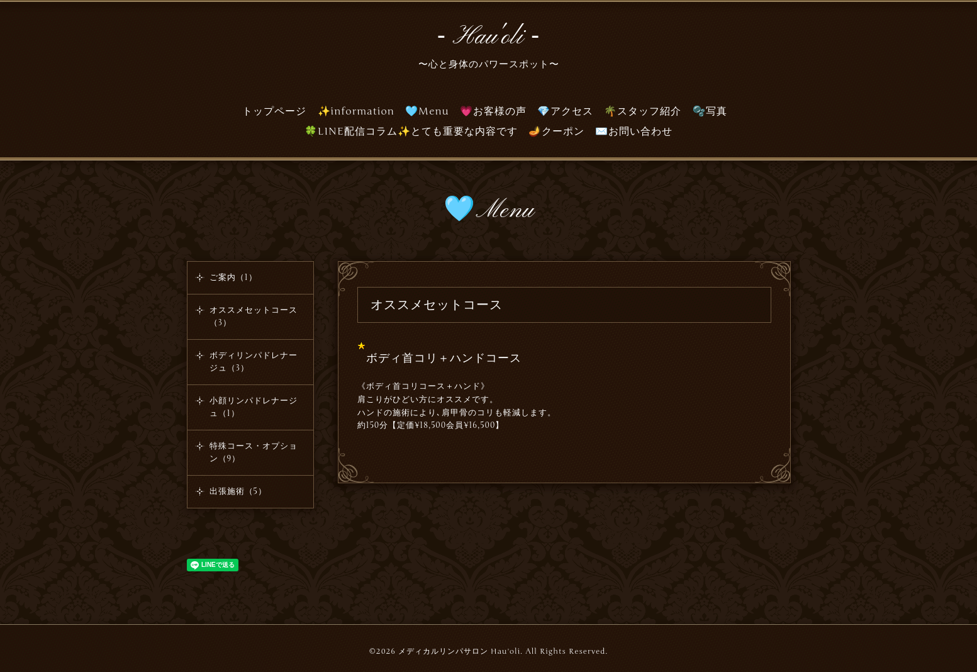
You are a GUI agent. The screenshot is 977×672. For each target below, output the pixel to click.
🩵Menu (427, 111)
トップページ (274, 111)
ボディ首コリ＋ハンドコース (444, 358)
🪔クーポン (556, 131)
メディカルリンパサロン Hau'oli (459, 651)
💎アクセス (565, 111)
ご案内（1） (233, 277)
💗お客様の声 (493, 111)
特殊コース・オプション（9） (253, 452)
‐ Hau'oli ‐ (488, 37)
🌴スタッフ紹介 (642, 111)
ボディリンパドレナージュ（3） (253, 361)
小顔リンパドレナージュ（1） (253, 407)
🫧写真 (710, 111)
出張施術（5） (238, 491)
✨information (356, 111)
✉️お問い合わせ (634, 131)
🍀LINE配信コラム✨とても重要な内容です (411, 131)
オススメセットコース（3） (253, 316)
